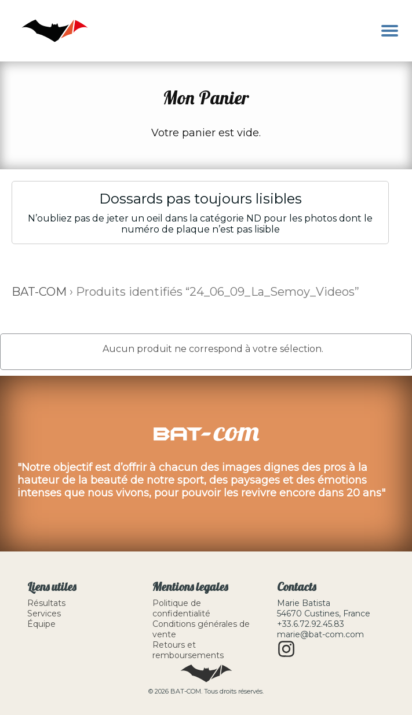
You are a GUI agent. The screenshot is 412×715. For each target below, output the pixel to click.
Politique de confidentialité (181, 608)
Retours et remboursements (188, 650)
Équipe (41, 624)
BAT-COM (39, 292)
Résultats (46, 603)
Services (44, 613)
